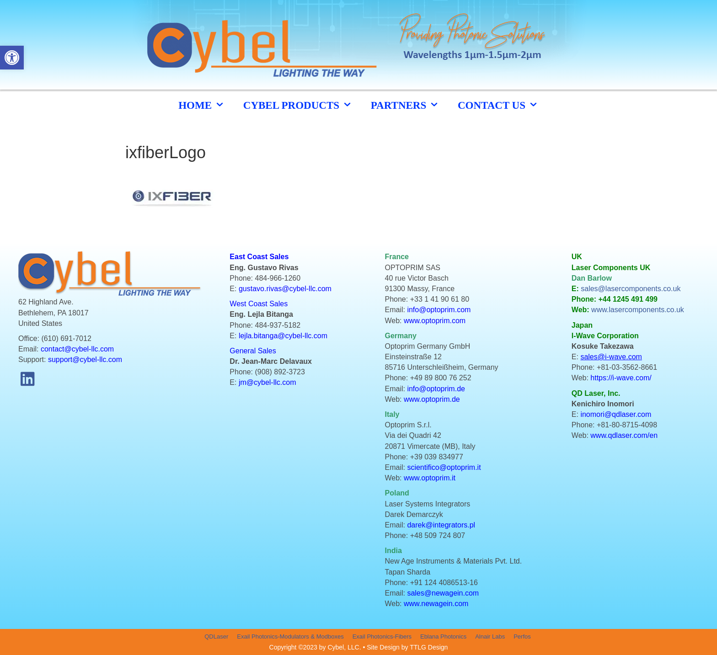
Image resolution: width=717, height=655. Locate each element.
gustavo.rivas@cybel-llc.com (285, 289)
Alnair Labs (490, 636)
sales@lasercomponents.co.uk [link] (630, 289)
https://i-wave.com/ (620, 378)
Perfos (522, 636)
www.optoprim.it (429, 478)
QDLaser (216, 636)
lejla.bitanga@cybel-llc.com (283, 336)
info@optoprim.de (436, 389)
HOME (201, 105)
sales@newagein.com (443, 593)
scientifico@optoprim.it (444, 467)
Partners (405, 105)
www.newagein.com (436, 603)
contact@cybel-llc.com (77, 349)
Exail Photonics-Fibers (382, 636)
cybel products (298, 105)
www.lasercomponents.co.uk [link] (637, 310)
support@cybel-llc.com (85, 359)
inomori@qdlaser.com (615, 414)
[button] (27, 379)
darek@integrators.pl (441, 525)
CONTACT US (498, 105)
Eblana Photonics (443, 636)
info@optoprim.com (439, 310)
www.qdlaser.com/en (624, 435)
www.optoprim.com (435, 321)
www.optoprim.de (432, 399)
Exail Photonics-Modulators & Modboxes (290, 636)
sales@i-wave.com (611, 357)
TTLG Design (429, 647)
